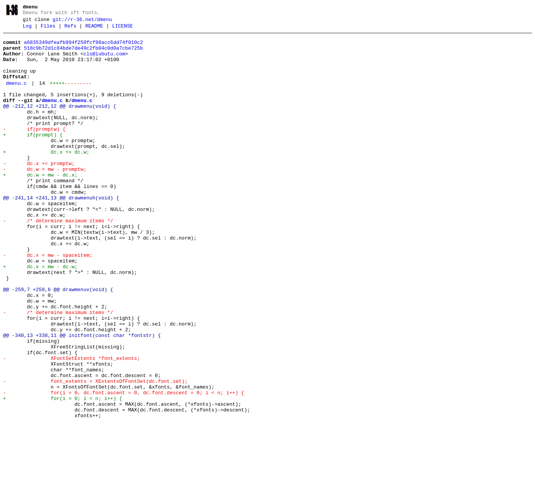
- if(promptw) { (34, 149)
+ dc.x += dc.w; (46, 177)
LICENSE (122, 29)
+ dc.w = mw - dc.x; (40, 204)
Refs (70, 29)
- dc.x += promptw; (38, 191)
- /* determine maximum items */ (58, 259)
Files (47, 29)
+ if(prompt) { (33, 156)
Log (27, 29)
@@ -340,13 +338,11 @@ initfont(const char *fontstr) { (82, 397)
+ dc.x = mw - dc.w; (40, 314)
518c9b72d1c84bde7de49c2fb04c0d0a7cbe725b (83, 53)
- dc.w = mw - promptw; (44, 197)
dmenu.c (16, 95)
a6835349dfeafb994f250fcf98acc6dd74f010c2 (83, 47)
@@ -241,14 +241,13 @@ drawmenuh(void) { (61, 232)
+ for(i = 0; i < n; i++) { (62, 473)
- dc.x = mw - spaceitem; (47, 301)
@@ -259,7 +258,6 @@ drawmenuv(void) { (58, 342)
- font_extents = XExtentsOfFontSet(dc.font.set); (95, 452)
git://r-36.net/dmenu (82, 21)
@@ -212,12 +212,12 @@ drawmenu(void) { (59, 122)
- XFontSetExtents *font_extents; (71, 424)
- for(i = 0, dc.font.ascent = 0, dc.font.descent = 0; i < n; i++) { (123, 466)
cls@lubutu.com (104, 60)
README (94, 29)
